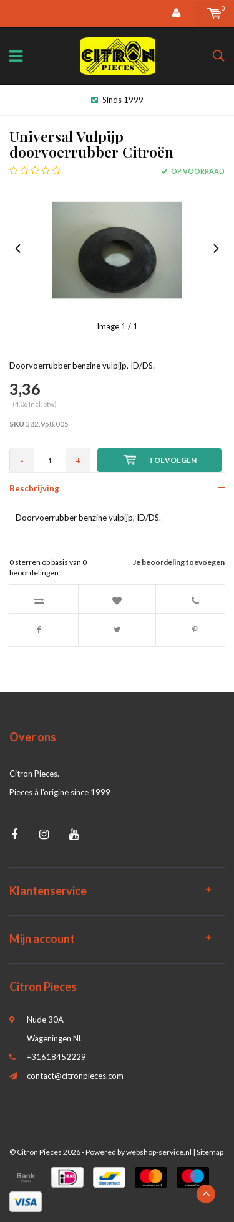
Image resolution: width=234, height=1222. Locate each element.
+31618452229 (56, 1057)
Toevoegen (160, 460)
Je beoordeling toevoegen (179, 562)
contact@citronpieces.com (75, 1076)
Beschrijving (34, 488)
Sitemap (210, 1152)
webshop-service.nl (159, 1152)
